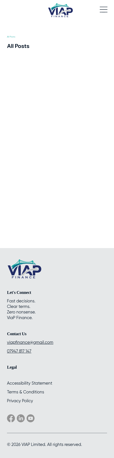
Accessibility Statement (29, 383)
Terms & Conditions (25, 392)
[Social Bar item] (21, 418)
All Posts (11, 37)
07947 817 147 (19, 351)
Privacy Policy (20, 400)
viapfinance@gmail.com (30, 342)
